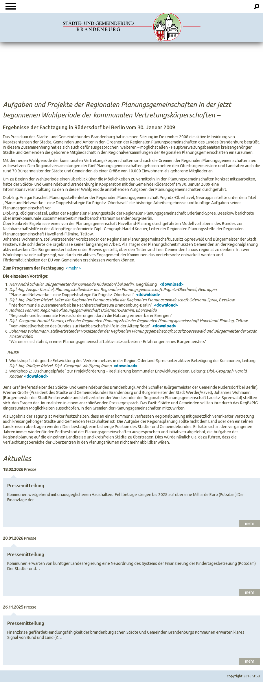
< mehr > (73, 268)
